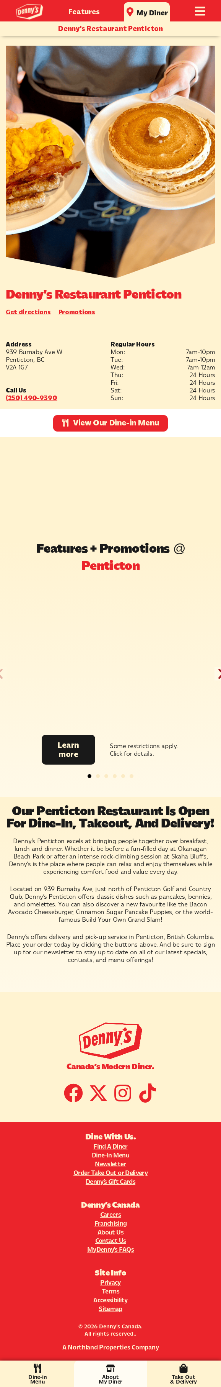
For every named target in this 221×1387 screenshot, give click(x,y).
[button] (89, 776)
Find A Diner (110, 1146)
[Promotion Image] (110, 658)
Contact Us (110, 1240)
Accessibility (110, 1300)
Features (84, 11)
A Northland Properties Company (110, 1347)
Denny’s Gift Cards (110, 1181)
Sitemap (110, 1309)
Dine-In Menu (110, 1155)
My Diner (151, 12)
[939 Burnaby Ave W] (110, 485)
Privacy (110, 1282)
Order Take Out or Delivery (110, 1173)
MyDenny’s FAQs (110, 1249)
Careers (110, 1214)
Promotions (76, 312)
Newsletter (110, 1164)
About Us (110, 1232)
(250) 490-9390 (31, 398)
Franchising (110, 1223)
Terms (110, 1291)
